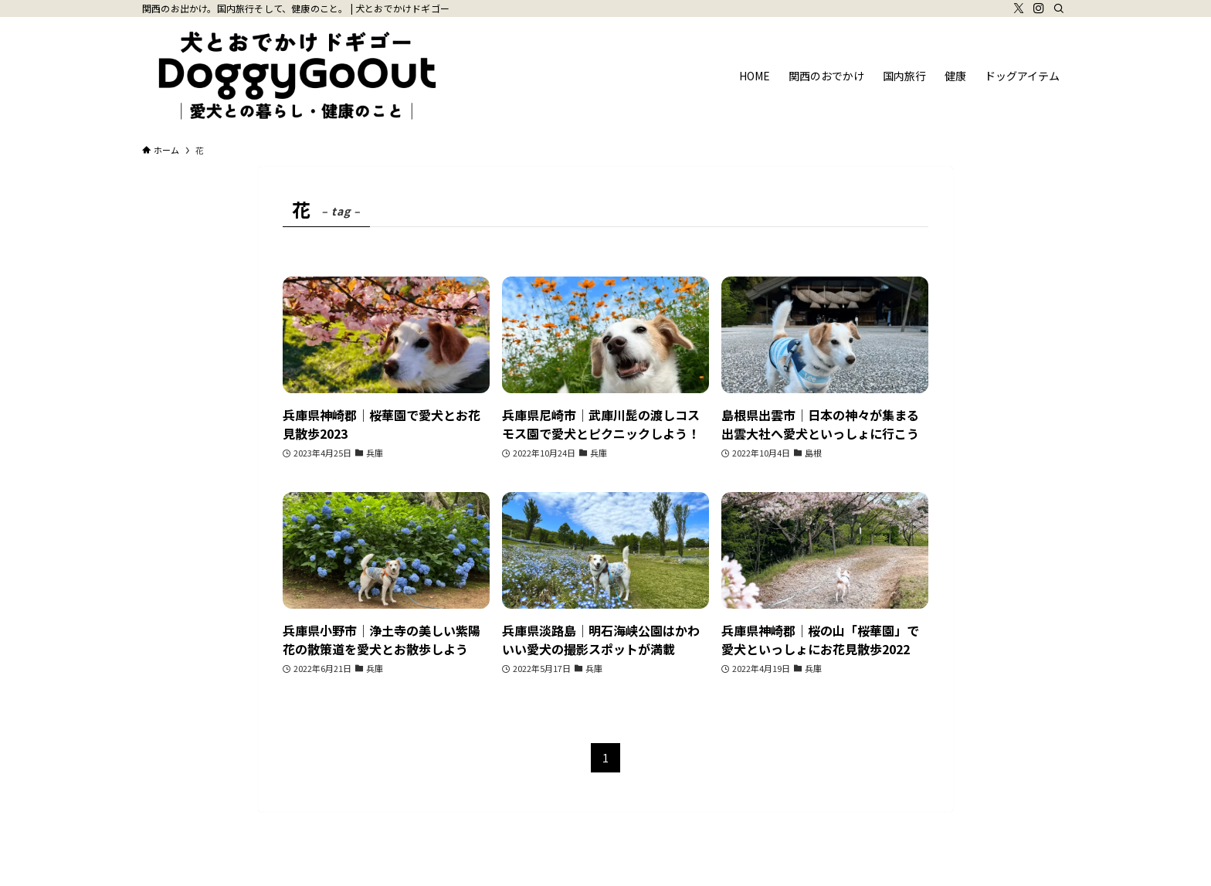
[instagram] (1039, 8)
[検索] (1059, 8)
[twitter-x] (1019, 8)
